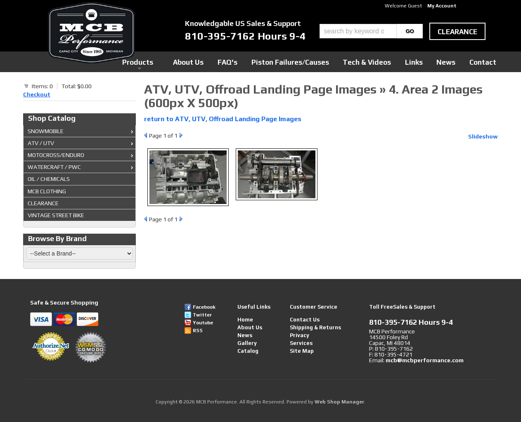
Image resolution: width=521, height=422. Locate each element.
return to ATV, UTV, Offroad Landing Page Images (222, 119)
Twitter (202, 315)
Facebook (204, 307)
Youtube (203, 323)
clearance (457, 32)
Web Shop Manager (339, 402)
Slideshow (483, 136)
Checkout (36, 94)
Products (222, 61)
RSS (198, 330)
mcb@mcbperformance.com (425, 360)
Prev (145, 135)
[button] (371, 31)
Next (181, 135)
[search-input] (358, 31)
